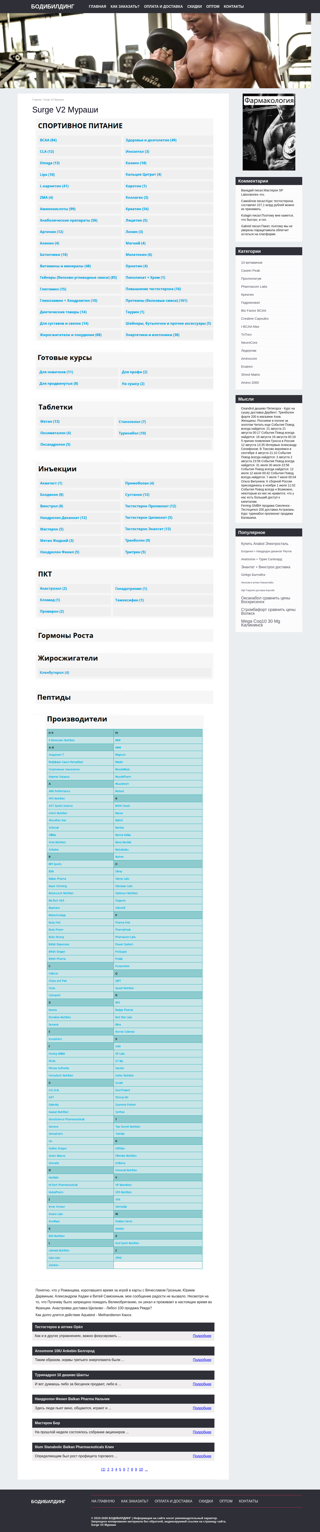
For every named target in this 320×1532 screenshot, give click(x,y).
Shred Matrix (250, 374)
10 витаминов (251, 262)
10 (141, 1469)
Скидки (194, 6)
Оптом (212, 6)
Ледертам (248, 350)
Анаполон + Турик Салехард (261, 559)
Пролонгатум (251, 278)
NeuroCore (249, 342)
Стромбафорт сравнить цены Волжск (268, 611)
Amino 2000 (250, 382)
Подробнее (202, 1336)
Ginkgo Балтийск (253, 574)
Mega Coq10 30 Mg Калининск (260, 623)
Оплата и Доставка (163, 6)
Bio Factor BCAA (253, 310)
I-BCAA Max (250, 326)
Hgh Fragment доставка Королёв (257, 590)
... (146, 1469)
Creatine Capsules (254, 318)
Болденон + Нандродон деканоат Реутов (266, 551)
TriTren (246, 334)
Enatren (247, 366)
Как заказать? (125, 6)
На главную (103, 1501)
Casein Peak (250, 270)
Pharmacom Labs (254, 286)
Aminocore (249, 358)
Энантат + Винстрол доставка (265, 567)
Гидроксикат (250, 302)
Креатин (247, 294)
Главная (97, 6)
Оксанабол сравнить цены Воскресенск (265, 600)
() (103, 1469)
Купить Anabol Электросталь (264, 544)
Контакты (234, 6)
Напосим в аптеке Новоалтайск (257, 582)
